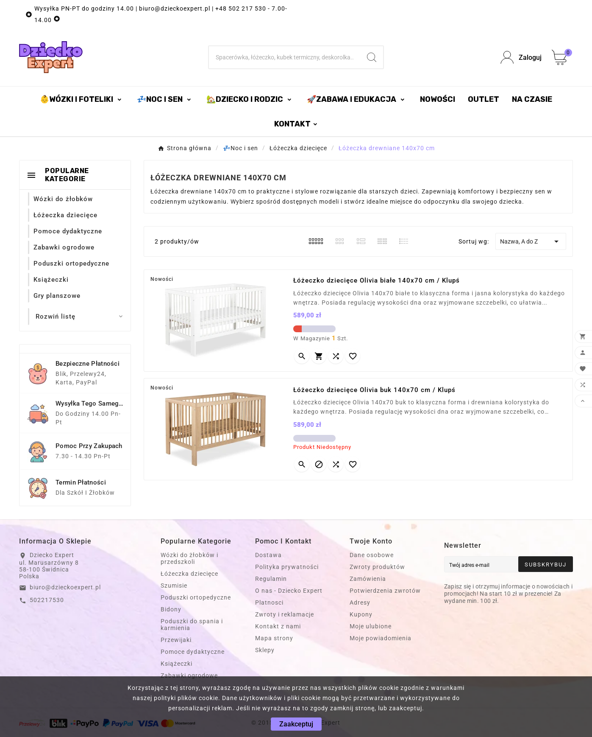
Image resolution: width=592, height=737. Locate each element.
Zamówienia (368, 578)
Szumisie (174, 585)
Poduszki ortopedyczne (196, 597)
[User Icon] (521, 57)
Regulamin (271, 578)
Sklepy (265, 650)
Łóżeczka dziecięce (189, 573)
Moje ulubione (371, 626)
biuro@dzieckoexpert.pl (65, 587)
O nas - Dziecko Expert (288, 590)
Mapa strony (274, 638)
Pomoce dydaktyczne (193, 651)
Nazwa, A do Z (530, 241)
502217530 (47, 600)
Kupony (361, 614)
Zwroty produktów (377, 566)
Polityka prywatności (287, 566)
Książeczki (176, 663)
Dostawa (268, 555)
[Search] (371, 57)
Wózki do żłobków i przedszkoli (189, 558)
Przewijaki (176, 639)
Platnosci (269, 602)
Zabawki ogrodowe (189, 675)
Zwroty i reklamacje (284, 614)
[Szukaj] (285, 57)
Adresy (360, 602)
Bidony (171, 609)
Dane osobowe (372, 555)
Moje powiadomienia (380, 638)
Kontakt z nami (278, 626)
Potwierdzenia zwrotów (385, 590)
